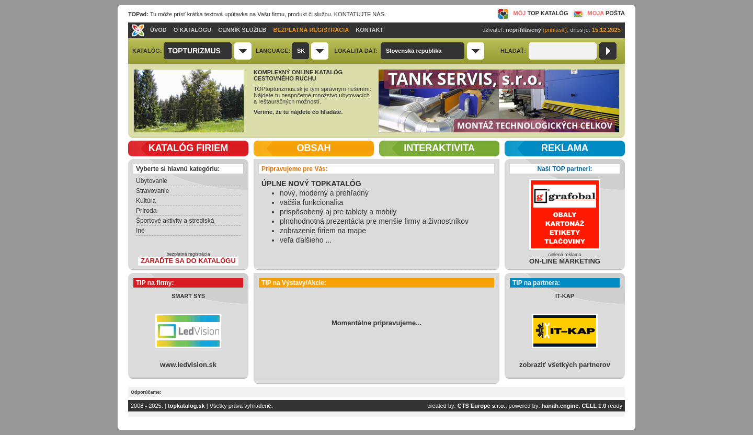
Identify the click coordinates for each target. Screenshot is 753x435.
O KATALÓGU (192, 30)
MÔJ (532, 13)
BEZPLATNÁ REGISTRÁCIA (311, 30)
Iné (140, 230)
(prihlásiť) (555, 30)
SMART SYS (188, 296)
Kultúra (146, 200)
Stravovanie (152, 190)
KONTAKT (369, 30)
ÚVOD (158, 30)
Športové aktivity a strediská (175, 220)
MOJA (598, 13)
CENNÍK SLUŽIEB (242, 30)
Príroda (146, 210)
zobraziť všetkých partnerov (564, 365)
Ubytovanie (151, 181)
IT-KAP (564, 296)
